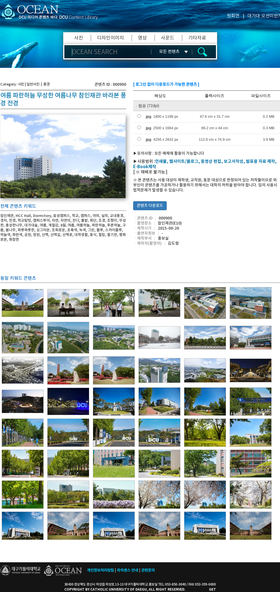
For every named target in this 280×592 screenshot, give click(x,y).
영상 (142, 38)
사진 (78, 38)
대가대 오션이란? (264, 15)
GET (212, 589)
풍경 (46, 84)
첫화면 (233, 15)
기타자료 (197, 38)
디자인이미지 (110, 38)
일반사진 (33, 84)
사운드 (167, 38)
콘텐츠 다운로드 (150, 205)
